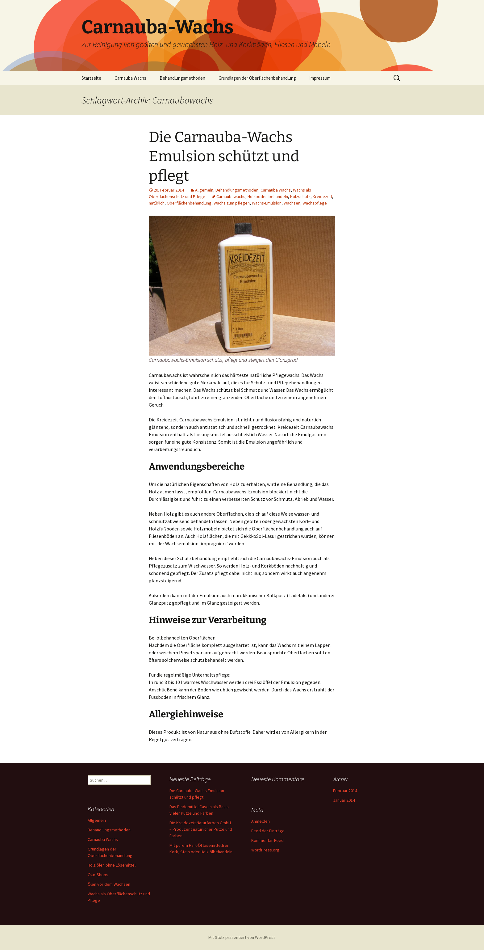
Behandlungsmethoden (182, 78)
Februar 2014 (345, 790)
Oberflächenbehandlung (189, 203)
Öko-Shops (98, 874)
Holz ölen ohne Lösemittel (112, 865)
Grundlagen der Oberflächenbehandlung (257, 78)
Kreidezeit (322, 196)
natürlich (157, 203)
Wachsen (292, 203)
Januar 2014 (344, 800)
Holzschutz (300, 196)
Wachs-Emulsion (267, 203)
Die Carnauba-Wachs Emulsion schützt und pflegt (224, 156)
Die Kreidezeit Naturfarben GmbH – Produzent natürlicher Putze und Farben (200, 829)
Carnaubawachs (230, 196)
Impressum (320, 78)
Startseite (91, 78)
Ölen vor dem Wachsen (109, 884)
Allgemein (204, 190)
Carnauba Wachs (130, 78)
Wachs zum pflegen (232, 203)
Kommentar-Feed (267, 840)
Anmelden (260, 821)
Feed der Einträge (268, 831)
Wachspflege (314, 203)
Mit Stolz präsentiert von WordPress (242, 937)
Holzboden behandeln (268, 196)
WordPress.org (265, 850)
